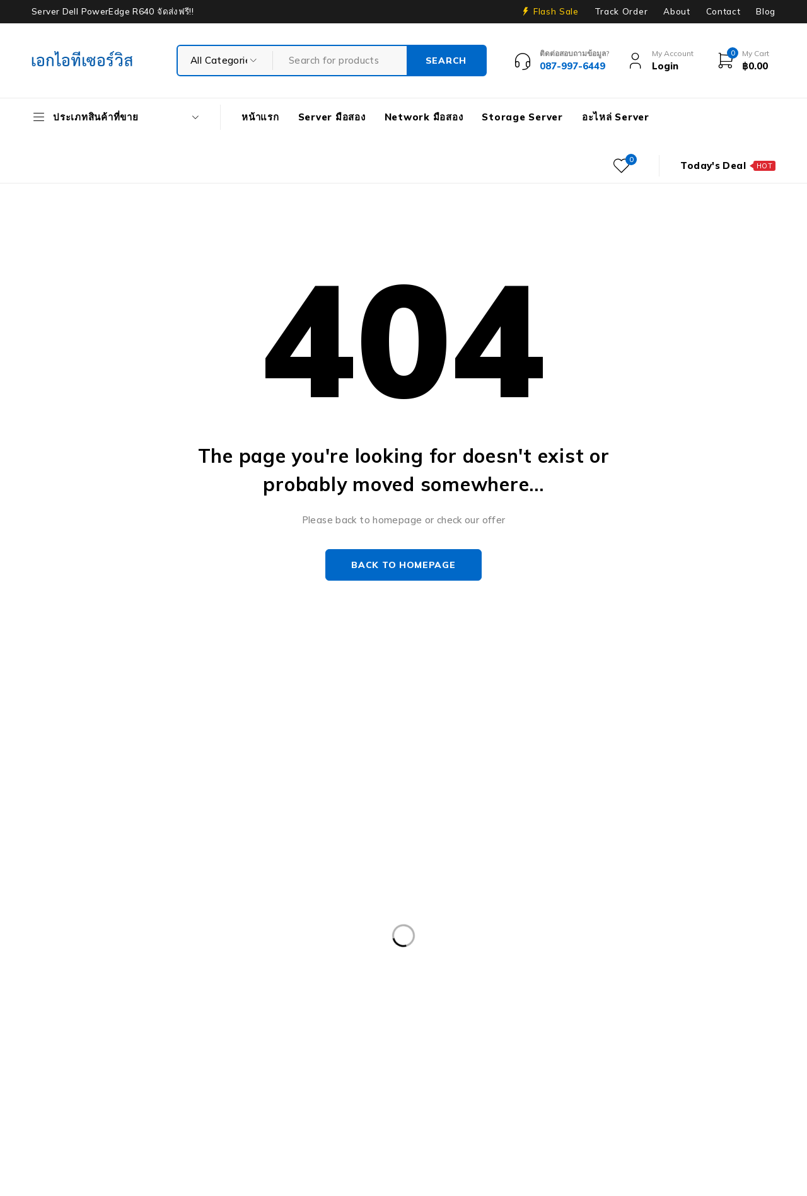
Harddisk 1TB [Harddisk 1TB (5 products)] (73, 1034)
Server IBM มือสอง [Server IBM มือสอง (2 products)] (379, 1086)
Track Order (621, 11)
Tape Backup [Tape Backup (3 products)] (658, 1086)
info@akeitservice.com (83, 798)
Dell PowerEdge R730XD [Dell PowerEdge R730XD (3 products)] (219, 983)
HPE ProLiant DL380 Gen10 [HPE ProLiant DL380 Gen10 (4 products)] (593, 1034)
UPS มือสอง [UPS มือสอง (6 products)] (67, 1112)
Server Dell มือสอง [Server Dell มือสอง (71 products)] (169, 1086)
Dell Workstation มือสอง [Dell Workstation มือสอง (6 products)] (581, 1008)
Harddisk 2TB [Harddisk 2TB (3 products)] (161, 1034)
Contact (723, 11)
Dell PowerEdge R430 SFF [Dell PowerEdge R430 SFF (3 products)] (344, 957)
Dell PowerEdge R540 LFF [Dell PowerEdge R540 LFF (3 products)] (485, 957)
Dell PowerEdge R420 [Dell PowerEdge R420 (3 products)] (212, 957)
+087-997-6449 (76, 817)
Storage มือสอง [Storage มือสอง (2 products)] (567, 1086)
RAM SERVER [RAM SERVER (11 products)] (72, 1086)
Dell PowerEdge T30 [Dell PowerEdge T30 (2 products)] (88, 1008)
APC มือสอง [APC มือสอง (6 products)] (67, 931)
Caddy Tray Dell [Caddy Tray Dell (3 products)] (155, 931)
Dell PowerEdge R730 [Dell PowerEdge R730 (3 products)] (90, 983)
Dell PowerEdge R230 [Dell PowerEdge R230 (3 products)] (90, 957)
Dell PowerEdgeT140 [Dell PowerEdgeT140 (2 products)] (207, 1008)
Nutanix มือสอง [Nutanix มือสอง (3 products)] (660, 1060)
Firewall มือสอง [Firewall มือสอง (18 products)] (694, 1008)
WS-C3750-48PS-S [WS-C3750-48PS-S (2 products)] (278, 1112)
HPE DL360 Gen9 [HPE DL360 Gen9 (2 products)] (468, 1034)
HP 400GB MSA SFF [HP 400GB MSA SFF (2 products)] (360, 1034)
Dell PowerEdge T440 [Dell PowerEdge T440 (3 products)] (453, 1008)
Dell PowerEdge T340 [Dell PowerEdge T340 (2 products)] (329, 1008)
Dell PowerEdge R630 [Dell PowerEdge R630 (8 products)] (617, 957)
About (676, 11)
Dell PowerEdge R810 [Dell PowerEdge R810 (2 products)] (606, 983)
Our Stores (75, 780)
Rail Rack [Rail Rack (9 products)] (741, 1060)
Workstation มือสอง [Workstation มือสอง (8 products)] (163, 1112)
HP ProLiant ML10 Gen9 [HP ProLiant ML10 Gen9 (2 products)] (94, 1060)
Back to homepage (403, 565)
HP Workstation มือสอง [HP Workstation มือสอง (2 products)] (224, 1060)
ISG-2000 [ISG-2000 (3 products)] (578, 1060)
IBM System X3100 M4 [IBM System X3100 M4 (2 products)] (480, 1060)
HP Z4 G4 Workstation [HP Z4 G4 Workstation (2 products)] (353, 1060)
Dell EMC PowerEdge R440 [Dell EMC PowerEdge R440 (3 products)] (674, 931)
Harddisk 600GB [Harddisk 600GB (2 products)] (253, 1034)
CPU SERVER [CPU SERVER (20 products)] (247, 931)
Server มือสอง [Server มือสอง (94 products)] (476, 1086)
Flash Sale (556, 11)
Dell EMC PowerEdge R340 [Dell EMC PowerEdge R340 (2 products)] (529, 931)
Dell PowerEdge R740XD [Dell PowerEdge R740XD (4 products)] (477, 983)
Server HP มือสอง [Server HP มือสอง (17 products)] (274, 1086)
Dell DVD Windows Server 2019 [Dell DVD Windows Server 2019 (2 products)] (374, 931)
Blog (765, 11)
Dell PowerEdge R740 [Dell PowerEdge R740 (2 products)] (348, 983)
